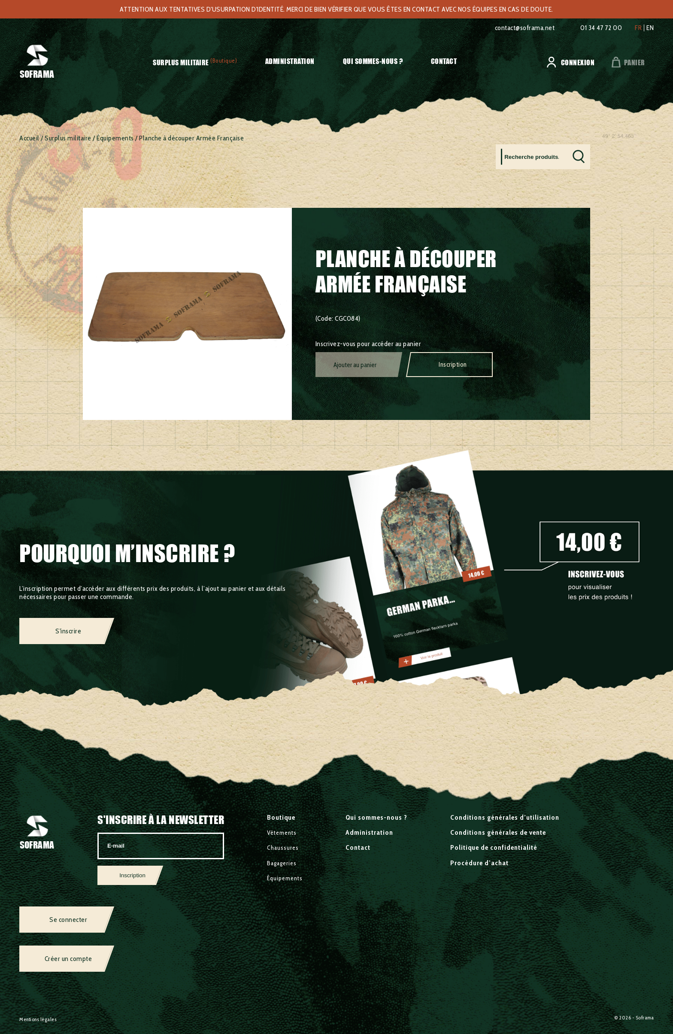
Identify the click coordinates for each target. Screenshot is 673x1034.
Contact (444, 61)
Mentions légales (38, 1019)
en (650, 27)
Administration (290, 61)
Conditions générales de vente (498, 832)
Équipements (115, 138)
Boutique (281, 817)
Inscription (453, 364)
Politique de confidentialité (493, 847)
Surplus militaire (181, 62)
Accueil (29, 138)
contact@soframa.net (525, 28)
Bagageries (282, 863)
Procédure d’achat (479, 863)
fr (638, 27)
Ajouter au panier (354, 365)
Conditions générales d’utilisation (504, 817)
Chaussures (283, 848)
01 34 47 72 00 (601, 28)
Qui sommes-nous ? (373, 61)
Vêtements (282, 832)
